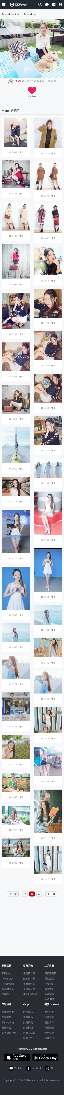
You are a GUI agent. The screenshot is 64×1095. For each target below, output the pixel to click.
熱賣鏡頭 (28, 1027)
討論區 (5, 994)
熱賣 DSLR (29, 1032)
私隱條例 (49, 1038)
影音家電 (49, 994)
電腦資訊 (49, 989)
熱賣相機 (28, 1022)
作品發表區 (8, 989)
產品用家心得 (30, 994)
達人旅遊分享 (9, 1032)
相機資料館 (29, 973)
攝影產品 (49, 978)
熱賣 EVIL (28, 1038)
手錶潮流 (49, 999)
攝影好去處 (8, 1012)
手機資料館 (29, 983)
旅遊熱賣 (6, 1017)
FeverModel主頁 (10, 14)
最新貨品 (28, 1017)
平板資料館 (29, 989)
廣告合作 (49, 1022)
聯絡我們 (49, 1017)
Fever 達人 (7, 978)
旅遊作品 (6, 1027)
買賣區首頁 (50, 973)
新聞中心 (6, 973)
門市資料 (28, 1012)
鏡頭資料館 (29, 978)
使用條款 (49, 1032)
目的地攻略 (8, 1022)
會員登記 (49, 1027)
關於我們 (49, 1012)
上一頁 (13, 894)
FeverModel (8, 983)
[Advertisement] (32, 921)
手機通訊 (49, 983)
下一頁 (51, 894)
